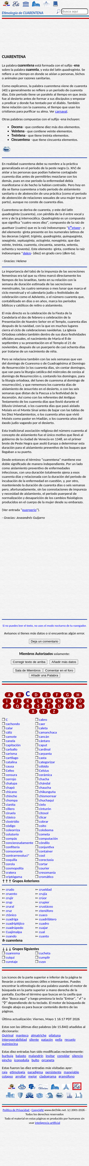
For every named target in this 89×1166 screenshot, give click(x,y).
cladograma (47, 1076)
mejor (32, 1076)
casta (42, 758)
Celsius (44, 770)
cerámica (45, 775)
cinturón (45, 809)
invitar (50, 1056)
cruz (9, 911)
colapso (7, 1076)
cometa (44, 834)
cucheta (44, 953)
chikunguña (47, 792)
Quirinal (8, 1035)
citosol (43, 813)
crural (10, 906)
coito (42, 826)
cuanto (44, 936)
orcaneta (48, 1060)
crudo (10, 889)
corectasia (46, 860)
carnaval (61, 111)
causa (10, 766)
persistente (53, 1072)
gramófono (67, 1076)
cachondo (13, 724)
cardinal (44, 749)
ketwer (74, 228)
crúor (43, 898)
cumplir (44, 957)
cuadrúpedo (14, 928)
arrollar (20, 1076)
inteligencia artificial (47, 1122)
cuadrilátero (47, 919)
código (10, 826)
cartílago (12, 758)
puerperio (29, 510)
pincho (7, 1060)
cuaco (43, 915)
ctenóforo (46, 911)
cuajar (43, 928)
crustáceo (46, 906)
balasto (21, 1056)
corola (10, 864)
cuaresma (13, 953)
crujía (43, 894)
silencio (77, 1056)
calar (9, 728)
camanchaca (48, 732)
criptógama (14, 877)
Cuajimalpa (14, 932)
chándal (44, 783)
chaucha (45, 787)
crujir (9, 898)
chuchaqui (46, 800)
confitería (12, 847)
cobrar (43, 821)
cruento (11, 894)
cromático (46, 877)
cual (42, 932)
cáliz (9, 732)
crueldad (45, 889)
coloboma (46, 830)
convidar (63, 1056)
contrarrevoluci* (17, 855)
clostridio (12, 821)
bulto (35, 1060)
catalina (11, 762)
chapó (10, 787)
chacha (44, 779)
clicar (43, 817)
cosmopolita (14, 868)
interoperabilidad (14, 1039)
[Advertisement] (44, 37)
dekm (27, 253)
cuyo (42, 962)
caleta (43, 728)
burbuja (7, 1056)
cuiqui (10, 957)
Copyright (38, 1110)
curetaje (12, 962)
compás (11, 838)
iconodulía (21, 1060)
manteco (22, 1035)
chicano (11, 792)
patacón (47, 1039)
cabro (43, 719)
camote (11, 736)
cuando (11, 936)
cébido (44, 766)
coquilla (11, 860)
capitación (13, 745)
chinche (11, 796)
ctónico (11, 915)
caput (43, 745)
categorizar (47, 762)
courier (44, 868)
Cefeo (10, 770)
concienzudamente (19, 843)
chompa (11, 800)
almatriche (38, 1035)
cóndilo (44, 843)
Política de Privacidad (16, 1110)
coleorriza (13, 830)
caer (42, 724)
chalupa (11, 783)
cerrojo (11, 779)
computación (48, 838)
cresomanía (47, 872)
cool (42, 855)
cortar (43, 864)
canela (10, 741)
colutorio (12, 834)
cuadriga (12, 919)
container (46, 851)
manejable (71, 1072)
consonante (14, 851)
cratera (11, 872)
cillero (10, 809)
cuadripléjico (15, 923)
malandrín (35, 1056)
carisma (11, 753)
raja (4, 1072)
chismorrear (47, 796)
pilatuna (55, 1035)
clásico (10, 817)
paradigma (35, 1072)
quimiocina (10, 1044)
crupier (44, 902)
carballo (11, 749)
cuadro (44, 923)
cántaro (44, 741)
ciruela (10, 813)
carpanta (45, 753)
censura (11, 775)
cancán (44, 736)
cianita (10, 804)
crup (9, 902)
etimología (17, 1072)
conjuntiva (46, 847)
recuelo (70, 1039)
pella (58, 1039)
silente (34, 1039)
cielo (42, 804)
